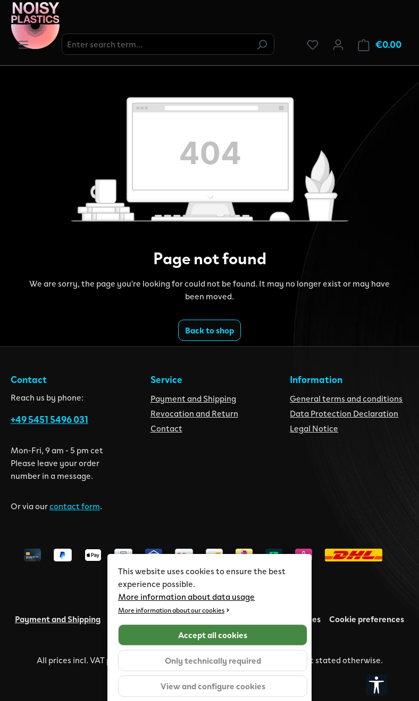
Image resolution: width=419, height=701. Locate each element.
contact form (74, 506)
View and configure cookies (213, 686)
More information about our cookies (171, 610)
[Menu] (23, 44)
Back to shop (209, 330)
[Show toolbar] (376, 685)
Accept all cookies (212, 635)
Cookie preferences (366, 619)
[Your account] (338, 44)
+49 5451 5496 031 (49, 419)
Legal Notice (314, 428)
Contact (166, 428)
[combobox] (156, 44)
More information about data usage (186, 596)
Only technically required (213, 660)
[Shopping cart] (379, 44)
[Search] (261, 44)
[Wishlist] (312, 44)
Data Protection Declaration (344, 413)
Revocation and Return (194, 413)
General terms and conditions (346, 398)
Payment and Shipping (193, 398)
